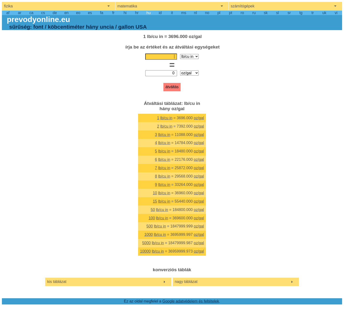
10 (155, 193)
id (160, 13)
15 (155, 201)
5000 (146, 243)
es (90, 13)
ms (183, 13)
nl (195, 13)
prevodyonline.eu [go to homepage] (38, 19)
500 (149, 226)
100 (152, 218)
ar (19, 13)
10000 (145, 251)
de (55, 13)
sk (266, 13)
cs (43, 13)
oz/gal (199, 118)
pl (218, 13)
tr (313, 13)
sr (289, 13)
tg (300, 13)
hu (148, 13)
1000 (148, 235)
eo (78, 13)
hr (137, 13)
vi (336, 13)
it (172, 13)
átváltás (171, 87)
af (7, 13)
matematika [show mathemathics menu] (127, 6)
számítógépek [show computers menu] (243, 6)
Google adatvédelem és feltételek (190, 301)
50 (153, 210)
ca (31, 13)
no (207, 13)
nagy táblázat (186, 282)
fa (101, 13)
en (66, 13)
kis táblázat (56, 282)
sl (277, 13)
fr (113, 13)
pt (230, 13)
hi (125, 13)
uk (324, 13)
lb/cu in (166, 118)
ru (254, 13)
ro (242, 13)
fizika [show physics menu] (8, 6)
